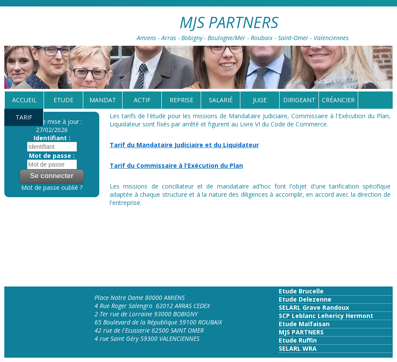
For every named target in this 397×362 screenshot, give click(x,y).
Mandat (102, 100)
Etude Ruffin (298, 340)
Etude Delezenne (305, 299)
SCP (284, 316)
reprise (181, 100)
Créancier (338, 100)
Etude (63, 100)
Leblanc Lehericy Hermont (331, 316)
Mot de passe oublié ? (51, 187)
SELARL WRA (298, 348)
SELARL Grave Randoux (314, 307)
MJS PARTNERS (301, 332)
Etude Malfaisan (304, 324)
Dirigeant (299, 100)
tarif (24, 117)
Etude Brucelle (301, 291)
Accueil (24, 100)
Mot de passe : (52, 155)
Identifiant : (52, 138)
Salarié (221, 100)
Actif (142, 100)
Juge (260, 100)
